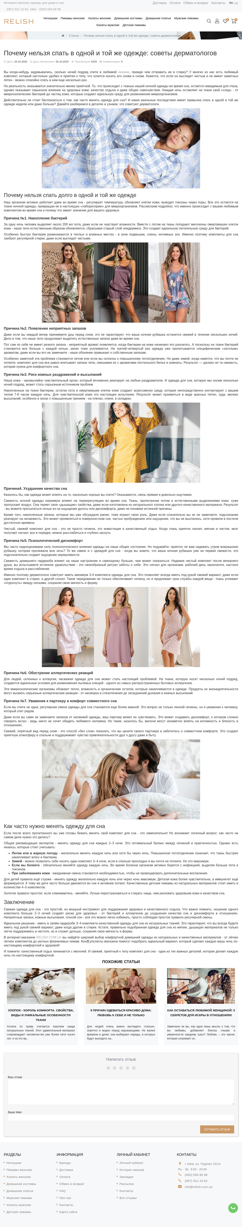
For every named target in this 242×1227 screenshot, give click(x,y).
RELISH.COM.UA (48, 937)
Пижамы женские (73, 18)
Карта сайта (68, 1212)
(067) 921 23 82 (17, 9)
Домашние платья (158, 18)
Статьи (74, 35)
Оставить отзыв (217, 1129)
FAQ (62, 1191)
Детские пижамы (134, 25)
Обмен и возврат (195, 3)
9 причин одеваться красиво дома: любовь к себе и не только (121, 1013)
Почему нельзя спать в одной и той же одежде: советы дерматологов (132, 35)
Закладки (126, 1177)
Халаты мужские (107, 25)
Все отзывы (128, 1198)
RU (231, 2)
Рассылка (127, 1184)
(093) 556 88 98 (50, 9)
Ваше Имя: (15, 1112)
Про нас (65, 1198)
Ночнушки (50, 18)
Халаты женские (99, 18)
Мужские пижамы (186, 18)
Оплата (174, 3)
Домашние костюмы (128, 18)
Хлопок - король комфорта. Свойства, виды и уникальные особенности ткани (41, 1015)
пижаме (123, 72)
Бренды (65, 1162)
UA (236, 2)
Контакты (218, 3)
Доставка (160, 3)
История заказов (132, 1169)
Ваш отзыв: (15, 1077)
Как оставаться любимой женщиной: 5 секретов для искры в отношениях (201, 1013)
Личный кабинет (132, 1162)
